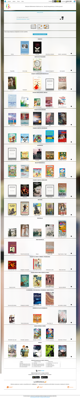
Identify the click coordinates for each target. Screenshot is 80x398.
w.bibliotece (34, 384)
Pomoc (18, 1)
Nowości (9, 1)
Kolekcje (28, 19)
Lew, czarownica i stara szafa (37, 366)
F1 (68, 1)
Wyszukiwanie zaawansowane (21, 19)
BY (59, 1)
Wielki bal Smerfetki (49, 366)
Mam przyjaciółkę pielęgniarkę (23, 366)
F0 (66, 1)
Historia (14, 1)
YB (57, 1)
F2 (70, 1)
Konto (23, 1)
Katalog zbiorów (40, 12)
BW (55, 1)
